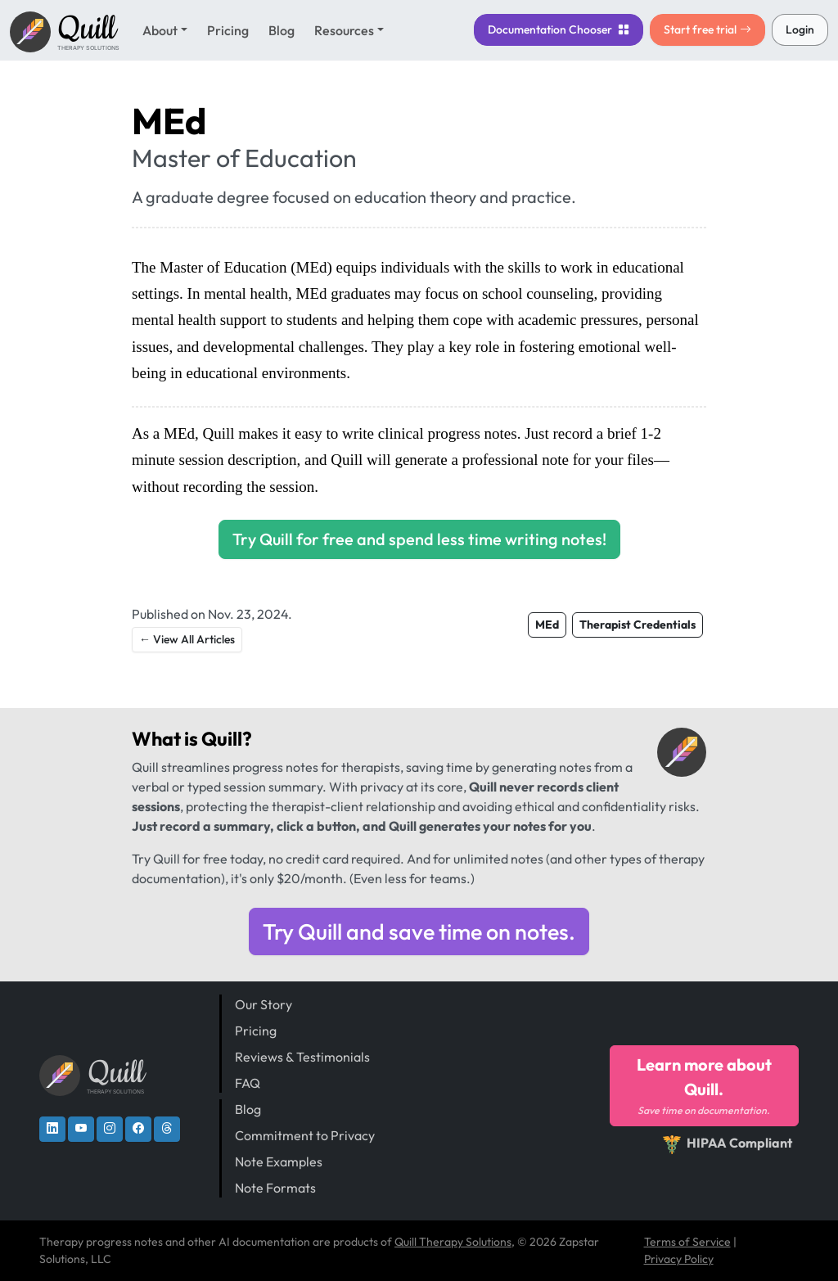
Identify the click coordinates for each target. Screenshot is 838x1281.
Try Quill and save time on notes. (419, 931)
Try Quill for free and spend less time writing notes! (419, 539)
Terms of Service (687, 1241)
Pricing (228, 30)
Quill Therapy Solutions (452, 1241)
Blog (281, 30)
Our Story (263, 1004)
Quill (221, 739)
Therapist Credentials (637, 624)
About (160, 30)
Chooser (558, 29)
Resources (344, 30)
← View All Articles (187, 639)
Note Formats (275, 1188)
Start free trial (707, 29)
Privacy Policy (679, 1259)
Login (800, 29)
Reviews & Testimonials (302, 1057)
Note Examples (278, 1161)
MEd (547, 624)
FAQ (247, 1083)
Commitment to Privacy (305, 1135)
